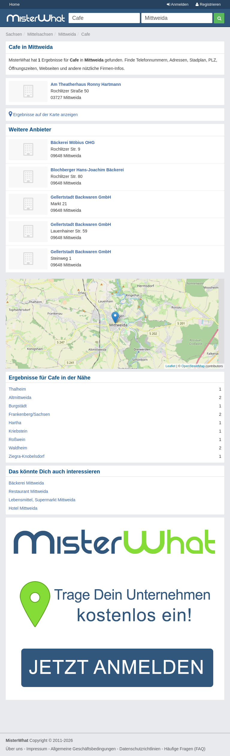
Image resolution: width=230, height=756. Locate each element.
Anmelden (177, 4)
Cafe (85, 34)
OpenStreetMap (193, 366)
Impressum (36, 748)
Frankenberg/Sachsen (29, 414)
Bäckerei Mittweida (26, 483)
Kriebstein (18, 431)
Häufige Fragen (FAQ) (184, 748)
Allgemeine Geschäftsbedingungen (83, 748)
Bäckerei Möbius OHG (73, 142)
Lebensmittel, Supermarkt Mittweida (42, 499)
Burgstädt (18, 406)
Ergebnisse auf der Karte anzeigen (43, 114)
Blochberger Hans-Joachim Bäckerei (87, 169)
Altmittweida (20, 397)
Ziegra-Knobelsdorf (26, 456)
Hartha (15, 422)
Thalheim (17, 389)
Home (14, 4)
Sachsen (14, 34)
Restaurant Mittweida (28, 491)
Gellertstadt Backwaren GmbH (81, 197)
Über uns (14, 748)
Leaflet (170, 366)
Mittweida (67, 34)
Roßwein (17, 439)
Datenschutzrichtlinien (140, 748)
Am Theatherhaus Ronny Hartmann (86, 84)
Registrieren (208, 4)
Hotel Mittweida (23, 508)
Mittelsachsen (40, 34)
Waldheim (18, 448)
